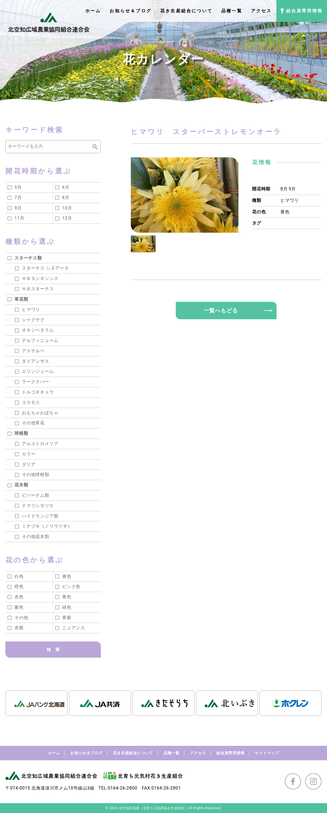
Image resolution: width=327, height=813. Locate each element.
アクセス (198, 753)
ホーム (54, 753)
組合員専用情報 (230, 753)
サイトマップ (267, 753)
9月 (292, 188)
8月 (284, 188)
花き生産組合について (133, 753)
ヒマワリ (289, 200)
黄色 (285, 211)
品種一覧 (172, 753)
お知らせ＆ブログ (86, 753)
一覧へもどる (221, 310)
